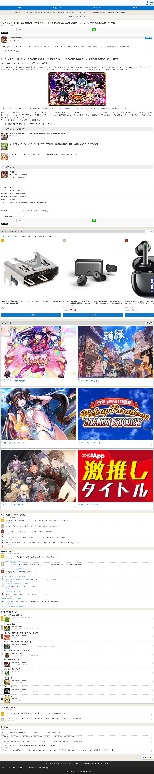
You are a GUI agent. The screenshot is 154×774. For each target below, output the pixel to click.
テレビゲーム (51, 236)
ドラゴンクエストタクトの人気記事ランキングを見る (15, 606)
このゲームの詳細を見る (18, 178)
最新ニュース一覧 (44, 12)
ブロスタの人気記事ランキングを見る (11, 591)
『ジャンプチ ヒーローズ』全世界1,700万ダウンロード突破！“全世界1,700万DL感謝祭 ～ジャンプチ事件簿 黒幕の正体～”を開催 (88, 12)
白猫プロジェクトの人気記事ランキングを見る (13, 576)
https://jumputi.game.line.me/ (17, 193)
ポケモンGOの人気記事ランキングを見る (12, 598)
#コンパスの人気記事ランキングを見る (11, 561)
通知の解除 (85, 763)
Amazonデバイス (38, 236)
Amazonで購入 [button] (31, 315)
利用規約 (57, 763)
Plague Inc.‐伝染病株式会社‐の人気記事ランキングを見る (15, 583)
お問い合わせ (49, 763)
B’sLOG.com (104, 763)
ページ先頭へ (148, 757)
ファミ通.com (95, 763)
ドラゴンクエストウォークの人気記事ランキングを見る (16, 569)
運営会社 (63, 763)
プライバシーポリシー (74, 763)
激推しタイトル (81, 16)
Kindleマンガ (26, 236)
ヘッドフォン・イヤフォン (10, 236)
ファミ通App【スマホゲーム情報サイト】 (25, 12)
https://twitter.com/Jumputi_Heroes (19, 196)
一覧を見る (149, 231)
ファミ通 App (7, 3)
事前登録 (71, 16)
